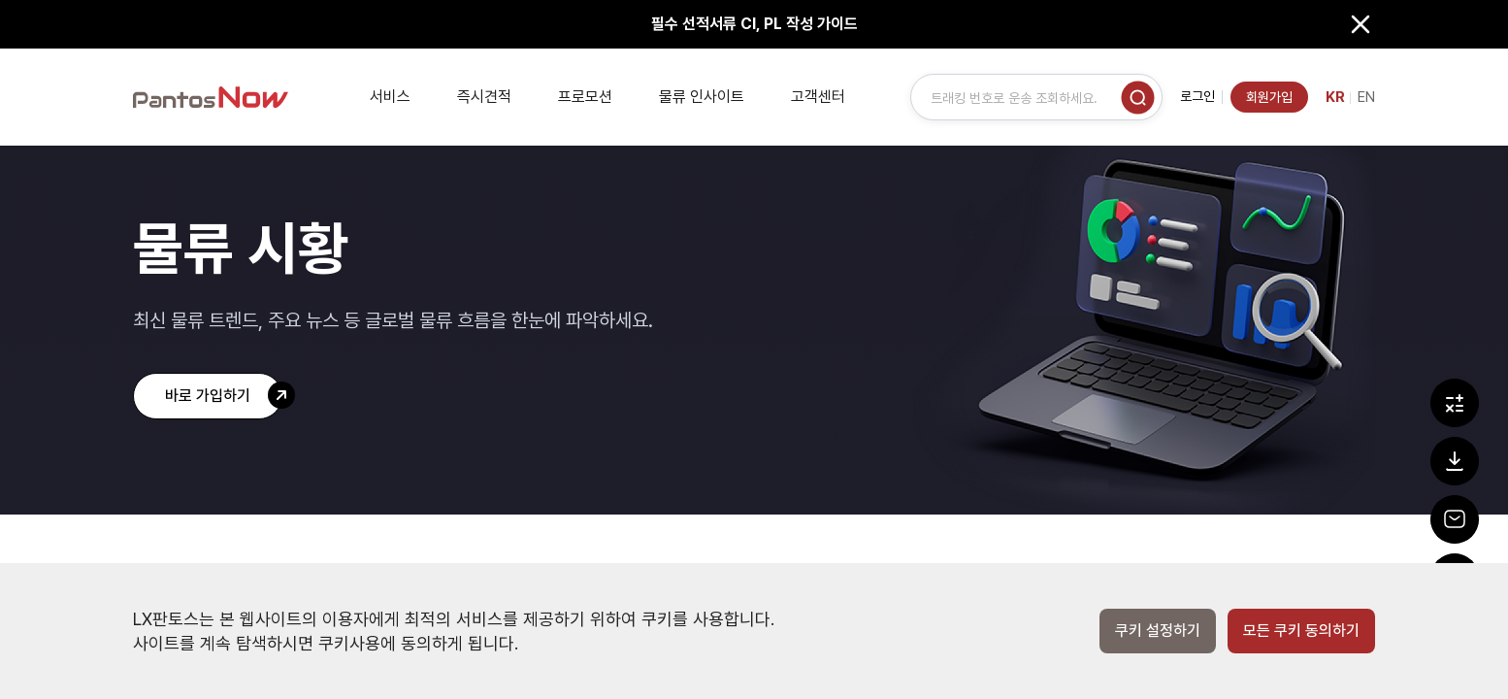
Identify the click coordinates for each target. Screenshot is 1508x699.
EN (1366, 97)
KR (1335, 97)
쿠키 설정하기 (1157, 631)
